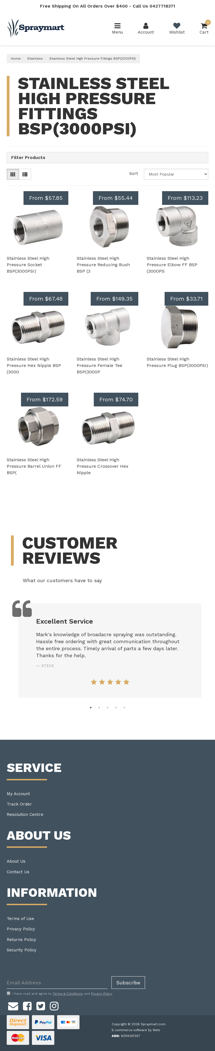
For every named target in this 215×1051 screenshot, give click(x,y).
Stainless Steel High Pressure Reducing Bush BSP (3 (103, 265)
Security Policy (21, 949)
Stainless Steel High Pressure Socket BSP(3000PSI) (28, 265)
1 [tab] (91, 707)
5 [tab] (124, 707)
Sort (133, 173)
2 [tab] (99, 707)
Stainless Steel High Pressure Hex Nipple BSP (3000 (34, 365)
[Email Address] (57, 982)
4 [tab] (116, 707)
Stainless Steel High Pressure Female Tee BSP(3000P (99, 365)
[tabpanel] (109, 651)
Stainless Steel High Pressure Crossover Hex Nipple (102, 466)
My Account (18, 793)
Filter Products (28, 157)
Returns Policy (21, 939)
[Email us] (13, 1005)
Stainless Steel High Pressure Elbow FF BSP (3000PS (172, 265)
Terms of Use (20, 918)
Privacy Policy (21, 928)
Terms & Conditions (68, 994)
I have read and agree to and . (60, 994)
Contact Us (18, 871)
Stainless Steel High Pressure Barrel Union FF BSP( (34, 466)
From (46, 198)
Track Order (19, 804)
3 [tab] (107, 707)
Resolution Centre (25, 814)
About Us (16, 861)
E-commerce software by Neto (136, 1030)
